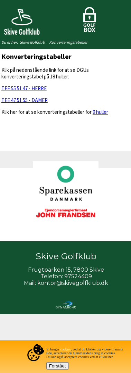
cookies (65, 349)
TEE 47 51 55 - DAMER (24, 100)
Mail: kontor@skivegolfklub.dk (66, 283)
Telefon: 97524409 (66, 276)
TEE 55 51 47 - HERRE (24, 88)
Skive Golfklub (32, 42)
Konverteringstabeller (68, 42)
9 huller (100, 112)
